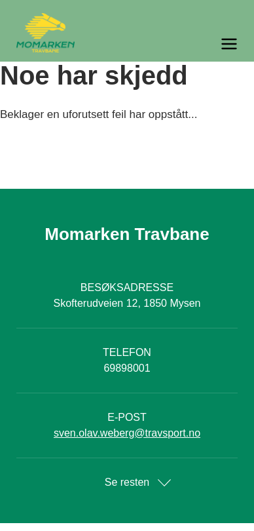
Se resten (127, 482)
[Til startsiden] (127, 32)
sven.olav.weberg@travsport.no (127, 433)
